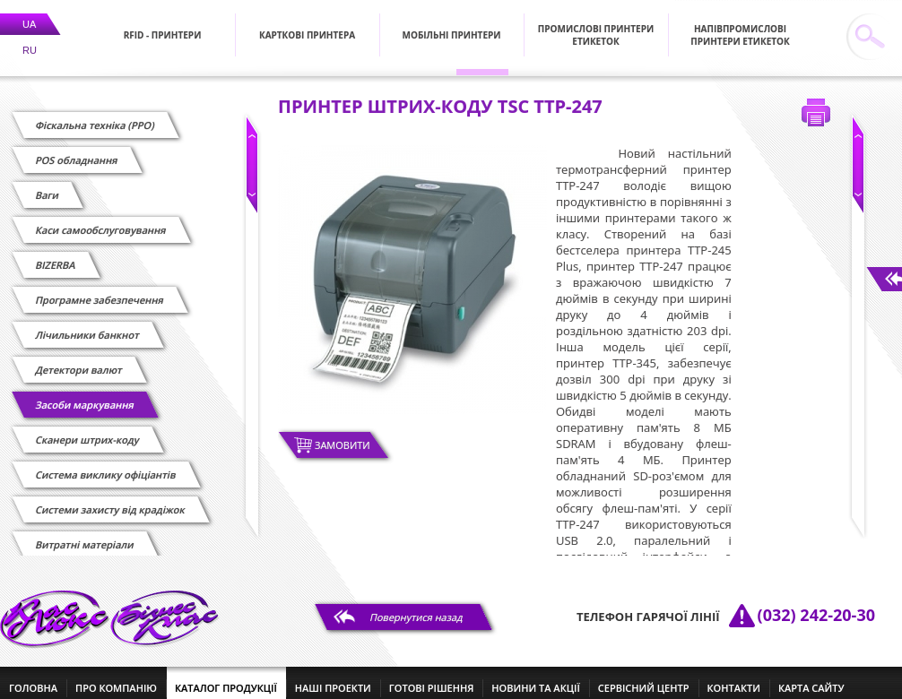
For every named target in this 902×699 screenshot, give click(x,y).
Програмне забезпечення (99, 289)
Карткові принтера (307, 24)
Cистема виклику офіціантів (106, 463)
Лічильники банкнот (87, 324)
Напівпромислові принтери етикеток (740, 24)
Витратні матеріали (84, 533)
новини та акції (535, 677)
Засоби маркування (84, 394)
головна (33, 677)
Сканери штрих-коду (87, 429)
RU (29, 39)
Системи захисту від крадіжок (110, 498)
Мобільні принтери (452, 24)
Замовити (342, 434)
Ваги (47, 184)
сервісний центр (644, 677)
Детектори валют (79, 359)
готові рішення (431, 677)
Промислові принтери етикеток (596, 24)
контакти (733, 677)
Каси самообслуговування (101, 219)
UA (29, 13)
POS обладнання (76, 149)
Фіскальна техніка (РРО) (95, 114)
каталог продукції (226, 677)
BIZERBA (55, 254)
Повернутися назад (416, 606)
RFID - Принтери (163, 24)
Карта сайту (811, 677)
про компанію (116, 677)
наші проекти (333, 677)
